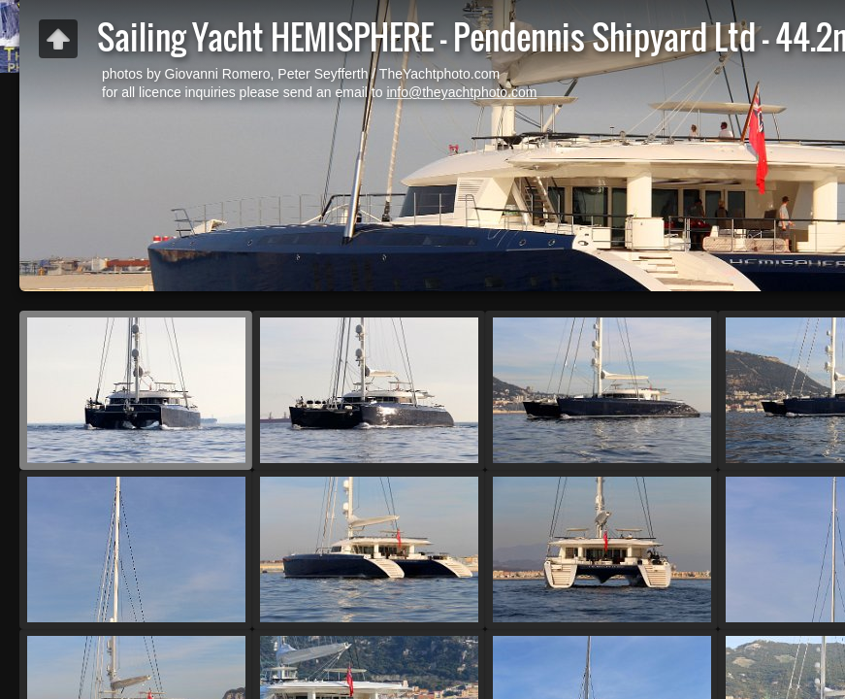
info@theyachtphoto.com (461, 92)
